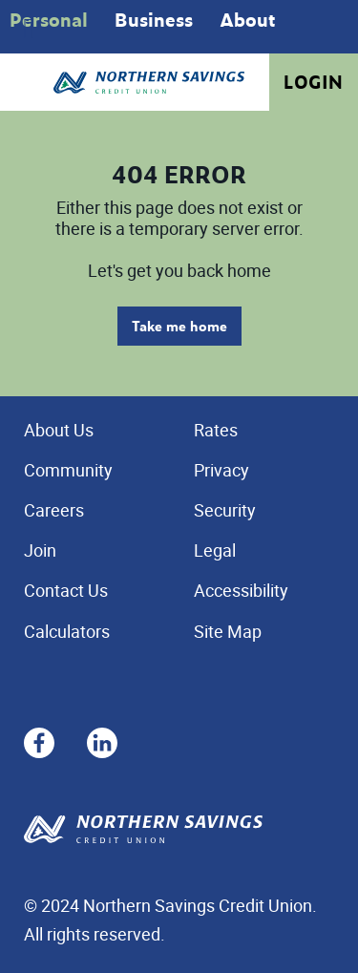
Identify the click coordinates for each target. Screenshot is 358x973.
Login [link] (314, 82)
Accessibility (241, 590)
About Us (59, 429)
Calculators (67, 631)
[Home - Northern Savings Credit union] (148, 82)
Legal (215, 550)
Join (40, 550)
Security (225, 509)
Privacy (221, 469)
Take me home (179, 326)
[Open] (28, 28)
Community (68, 469)
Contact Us (66, 590)
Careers (54, 509)
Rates (216, 429)
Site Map (228, 631)
